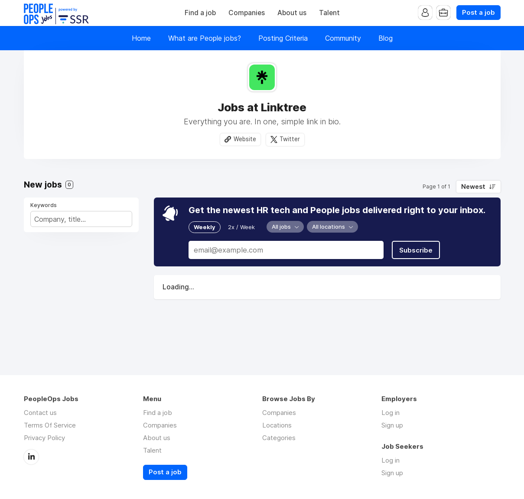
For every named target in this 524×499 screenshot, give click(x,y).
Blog (385, 38)
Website (245, 139)
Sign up (392, 425)
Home (141, 38)
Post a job (478, 12)
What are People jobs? (204, 38)
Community (343, 38)
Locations (277, 425)
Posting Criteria (283, 38)
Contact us (40, 412)
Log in (390, 412)
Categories (279, 438)
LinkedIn (31, 457)
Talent (329, 13)
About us (291, 13)
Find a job (200, 13)
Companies (246, 13)
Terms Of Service (50, 425)
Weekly (204, 227)
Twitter (290, 139)
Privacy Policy (44, 438)
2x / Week (241, 227)
